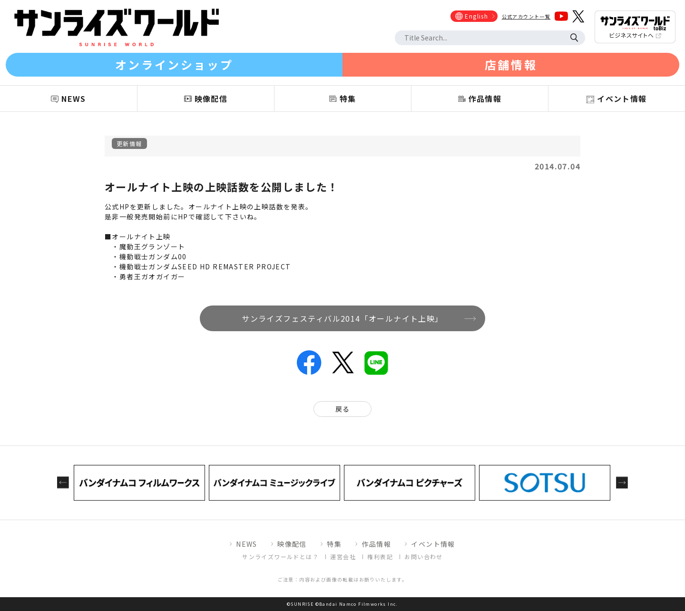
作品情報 (376, 544)
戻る (342, 409)
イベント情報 (433, 544)
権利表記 (380, 556)
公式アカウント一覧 (526, 16)
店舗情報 (511, 64)
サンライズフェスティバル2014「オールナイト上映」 (342, 318)
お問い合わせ (423, 556)
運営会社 (343, 556)
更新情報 (129, 143)
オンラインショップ (174, 64)
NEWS (246, 544)
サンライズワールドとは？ (280, 556)
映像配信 (292, 544)
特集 (334, 544)
